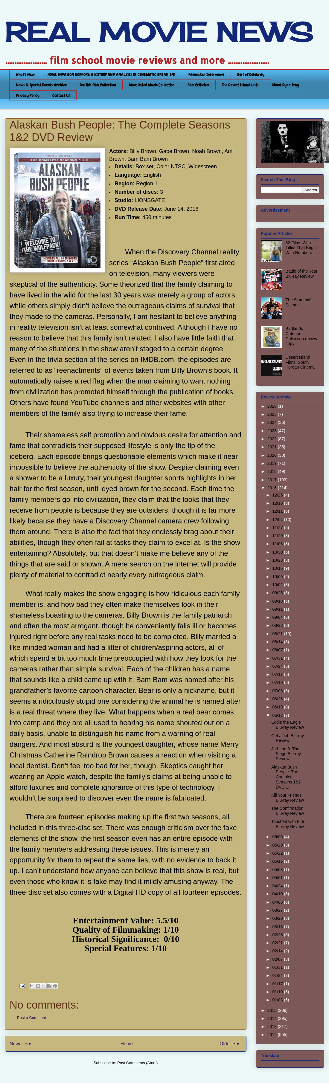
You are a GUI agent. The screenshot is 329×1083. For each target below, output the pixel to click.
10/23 (278, 560)
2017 (272, 479)
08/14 (278, 641)
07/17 (278, 674)
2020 (272, 455)
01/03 (278, 1000)
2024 (272, 422)
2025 (272, 414)
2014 (272, 1018)
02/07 (278, 959)
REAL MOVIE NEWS (159, 32)
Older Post (231, 1043)
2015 (272, 1010)
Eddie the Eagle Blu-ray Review (287, 725)
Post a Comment (31, 1017)
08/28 (278, 625)
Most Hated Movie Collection (152, 85)
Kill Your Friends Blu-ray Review (287, 798)
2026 (272, 406)
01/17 (278, 983)
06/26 (278, 698)
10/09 (278, 576)
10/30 (278, 552)
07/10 (278, 682)
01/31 (278, 967)
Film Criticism (198, 85)
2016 (272, 487)
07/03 (278, 690)
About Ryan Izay (285, 85)
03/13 (278, 926)
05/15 (278, 861)
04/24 (278, 885)
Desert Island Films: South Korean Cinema (300, 362)
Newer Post (22, 1043)
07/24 (278, 666)
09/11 (278, 609)
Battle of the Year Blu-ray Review (302, 274)
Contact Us (61, 95)
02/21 (278, 942)
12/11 (278, 511)
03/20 (278, 918)
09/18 (278, 601)
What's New (25, 74)
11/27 (278, 527)
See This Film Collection (98, 85)
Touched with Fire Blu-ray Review (287, 824)
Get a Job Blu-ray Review (287, 738)
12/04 (278, 519)
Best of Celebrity (250, 74)
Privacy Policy (27, 95)
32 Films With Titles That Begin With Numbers (301, 247)
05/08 (278, 869)
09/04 (278, 617)
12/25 (278, 495)
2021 (272, 446)
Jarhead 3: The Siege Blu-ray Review (286, 753)
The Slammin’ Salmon (298, 302)
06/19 (278, 707)
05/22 (278, 853)
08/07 (278, 649)
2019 (272, 463)
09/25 (278, 592)
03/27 (278, 910)
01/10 (278, 991)
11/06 (278, 543)
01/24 (278, 975)
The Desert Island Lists (240, 85)
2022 (272, 438)
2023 (272, 430)
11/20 (278, 535)
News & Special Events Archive (41, 85)
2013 (272, 1026)
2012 (272, 1034)
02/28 (278, 934)
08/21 (278, 633)
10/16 (278, 568)
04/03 (278, 902)
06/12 (278, 715)
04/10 (278, 893)
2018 (272, 471)
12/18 (278, 503)
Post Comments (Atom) (137, 1063)
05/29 (278, 845)
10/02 (278, 584)
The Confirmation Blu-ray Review (287, 811)
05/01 (278, 877)
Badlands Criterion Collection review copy (301, 336)
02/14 (278, 950)
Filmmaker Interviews (206, 74)
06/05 (278, 836)
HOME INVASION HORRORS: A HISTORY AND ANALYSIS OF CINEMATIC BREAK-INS (112, 74)
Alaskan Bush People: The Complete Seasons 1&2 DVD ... (286, 777)
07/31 (278, 658)
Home (127, 1043)
